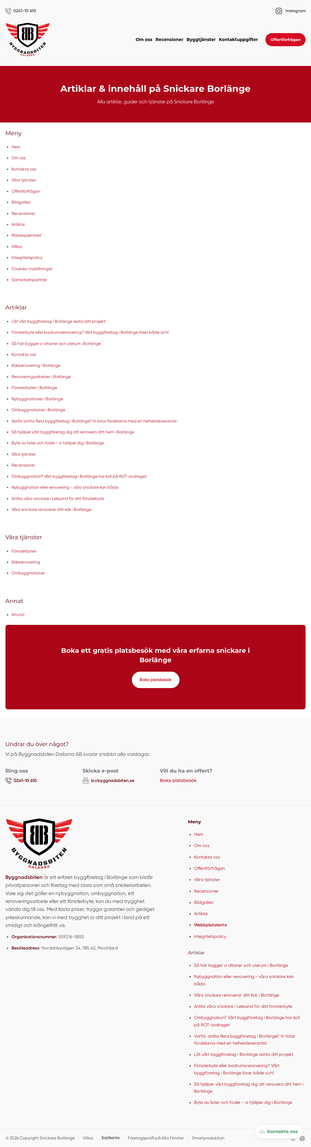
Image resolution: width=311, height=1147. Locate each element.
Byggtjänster (201, 39)
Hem (16, 146)
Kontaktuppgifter (238, 39)
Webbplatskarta (210, 925)
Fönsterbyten (24, 551)
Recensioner (169, 39)
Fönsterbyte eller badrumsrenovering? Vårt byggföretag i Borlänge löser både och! (93, 332)
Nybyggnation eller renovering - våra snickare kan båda (66, 487)
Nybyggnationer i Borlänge (38, 398)
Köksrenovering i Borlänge (37, 365)
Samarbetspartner (29, 279)
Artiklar (18, 224)
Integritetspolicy (27, 257)
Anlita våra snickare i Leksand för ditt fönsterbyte (60, 498)
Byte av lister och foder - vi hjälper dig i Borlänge (60, 443)
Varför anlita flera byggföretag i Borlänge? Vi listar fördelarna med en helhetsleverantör (97, 420)
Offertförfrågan (286, 39)
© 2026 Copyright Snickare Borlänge (37, 1137)
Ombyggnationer (28, 573)
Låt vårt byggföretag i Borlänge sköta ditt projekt (60, 321)
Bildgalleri (21, 202)
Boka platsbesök (155, 679)
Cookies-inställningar (32, 268)
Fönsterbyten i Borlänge (35, 387)
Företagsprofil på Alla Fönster (147, 1137)
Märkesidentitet (26, 235)
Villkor (17, 246)
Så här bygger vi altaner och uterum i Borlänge (58, 343)
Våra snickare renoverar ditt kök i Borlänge (53, 509)
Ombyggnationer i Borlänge (39, 410)
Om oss (144, 39)
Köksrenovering (26, 562)
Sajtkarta (104, 1137)
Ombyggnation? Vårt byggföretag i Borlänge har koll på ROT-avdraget (82, 476)
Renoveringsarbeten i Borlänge (42, 376)
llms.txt (18, 614)
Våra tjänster (24, 180)
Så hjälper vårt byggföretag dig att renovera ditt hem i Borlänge (75, 431)
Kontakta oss (24, 169)
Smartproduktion (197, 1137)
